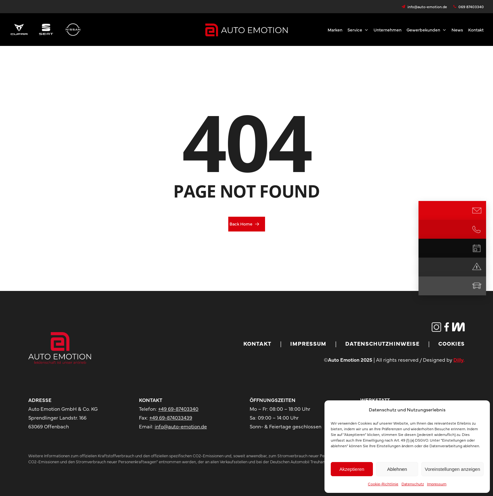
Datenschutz (413, 483)
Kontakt (257, 343)
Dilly (458, 359)
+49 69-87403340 (178, 408)
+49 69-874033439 (170, 417)
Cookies (451, 343)
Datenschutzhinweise (382, 343)
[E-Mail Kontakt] (476, 210)
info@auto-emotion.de (181, 426)
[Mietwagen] (476, 285)
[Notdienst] (476, 267)
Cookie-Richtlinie (383, 483)
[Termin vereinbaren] (476, 248)
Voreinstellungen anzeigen (452, 469)
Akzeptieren (351, 469)
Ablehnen (397, 469)
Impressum (436, 483)
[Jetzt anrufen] (476, 229)
